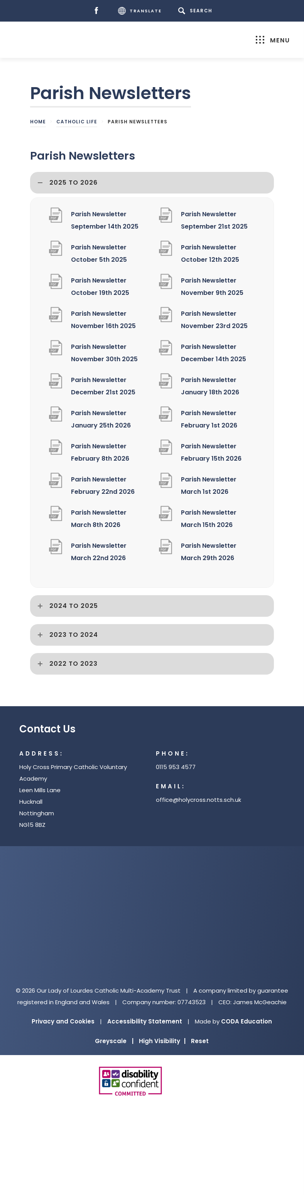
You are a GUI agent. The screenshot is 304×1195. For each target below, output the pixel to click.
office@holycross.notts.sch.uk (198, 800)
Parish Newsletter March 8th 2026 (99, 518)
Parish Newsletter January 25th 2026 (101, 419)
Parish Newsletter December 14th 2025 (213, 353)
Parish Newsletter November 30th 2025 (104, 353)
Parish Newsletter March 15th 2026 (208, 518)
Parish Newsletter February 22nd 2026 (103, 485)
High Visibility (162, 1041)
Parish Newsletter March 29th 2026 (208, 551)
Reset (200, 1041)
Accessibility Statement (144, 1021)
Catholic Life (76, 121)
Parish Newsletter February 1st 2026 (209, 419)
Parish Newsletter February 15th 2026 (211, 452)
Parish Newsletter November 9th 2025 (212, 286)
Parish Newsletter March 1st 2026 (208, 485)
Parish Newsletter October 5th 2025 (99, 253)
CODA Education (246, 1021)
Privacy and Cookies (63, 1021)
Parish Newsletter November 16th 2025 (103, 319)
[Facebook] (98, 11)
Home (38, 121)
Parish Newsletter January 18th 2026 (210, 386)
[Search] (196, 11)
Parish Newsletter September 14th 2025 (104, 220)
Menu (273, 40)
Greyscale (114, 1041)
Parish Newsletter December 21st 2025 (103, 386)
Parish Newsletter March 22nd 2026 (99, 551)
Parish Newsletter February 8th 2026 (100, 452)
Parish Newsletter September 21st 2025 (214, 220)
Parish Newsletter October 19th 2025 (100, 286)
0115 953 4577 (176, 767)
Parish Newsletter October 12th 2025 (210, 253)
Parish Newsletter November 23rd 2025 (214, 319)
